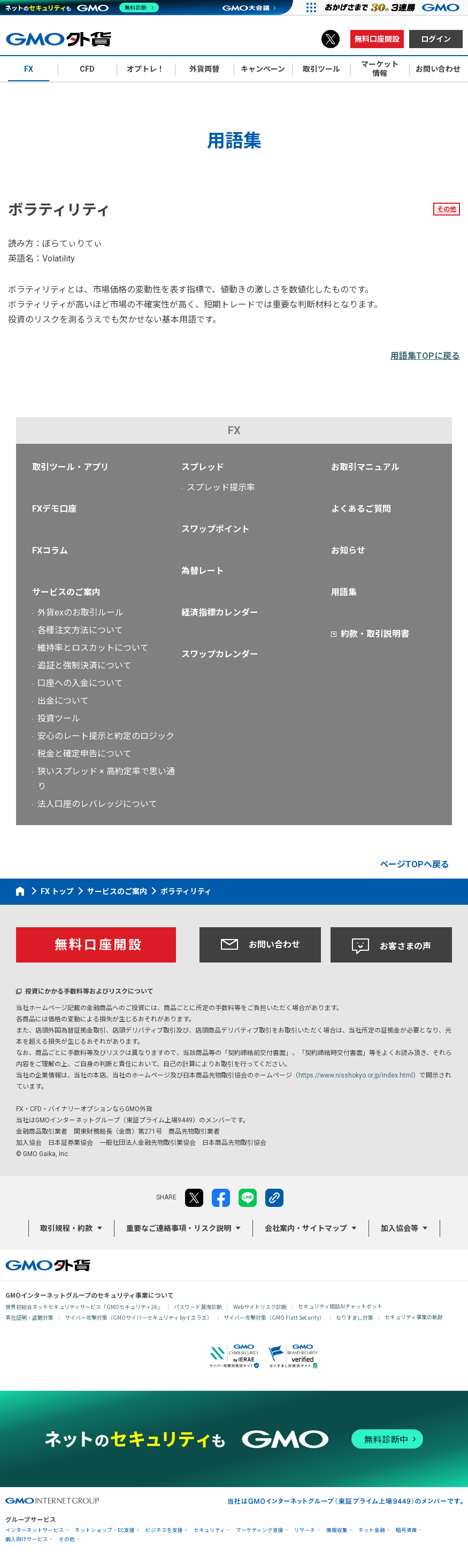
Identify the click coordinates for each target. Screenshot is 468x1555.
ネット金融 (371, 1530)
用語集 (344, 592)
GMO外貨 (47, 1265)
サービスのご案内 (66, 592)
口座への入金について (80, 683)
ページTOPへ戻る (414, 864)
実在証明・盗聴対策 (29, 1317)
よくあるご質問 (361, 509)
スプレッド (202, 467)
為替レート (202, 571)
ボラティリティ (186, 891)
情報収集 (337, 1530)
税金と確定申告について (84, 754)
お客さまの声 (391, 946)
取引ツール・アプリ (70, 467)
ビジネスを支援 (164, 1530)
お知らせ (348, 550)
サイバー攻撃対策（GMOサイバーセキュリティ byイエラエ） (138, 1317)
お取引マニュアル (365, 467)
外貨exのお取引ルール (80, 612)
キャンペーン (263, 69)
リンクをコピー (274, 1198)
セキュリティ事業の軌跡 (414, 1317)
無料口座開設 (377, 39)
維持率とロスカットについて (93, 648)
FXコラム (50, 550)
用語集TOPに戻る (425, 356)
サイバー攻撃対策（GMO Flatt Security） (274, 1317)
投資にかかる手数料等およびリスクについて (89, 991)
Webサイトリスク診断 (260, 1307)
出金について (63, 701)
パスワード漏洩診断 (198, 1307)
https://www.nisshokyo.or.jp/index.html (355, 1075)
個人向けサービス (26, 1539)
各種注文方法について (80, 630)
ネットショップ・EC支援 (105, 1530)
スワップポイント (215, 529)
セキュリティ (209, 1530)
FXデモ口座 (54, 509)
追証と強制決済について (84, 665)
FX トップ (57, 891)
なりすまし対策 (354, 1317)
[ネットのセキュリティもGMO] (82, 7)
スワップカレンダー (219, 654)
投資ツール (58, 718)
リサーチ (305, 1530)
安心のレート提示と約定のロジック (105, 736)
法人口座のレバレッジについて (97, 804)
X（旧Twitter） (330, 39)
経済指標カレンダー (219, 612)
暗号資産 (406, 1530)
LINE (248, 1198)
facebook (221, 1198)
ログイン (436, 39)
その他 (446, 209)
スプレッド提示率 (221, 487)
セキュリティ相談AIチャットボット (340, 1306)
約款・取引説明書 (375, 634)
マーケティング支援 (259, 1530)
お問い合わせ (260, 944)
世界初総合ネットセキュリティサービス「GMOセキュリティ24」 (84, 1307)
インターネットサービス (34, 1530)
